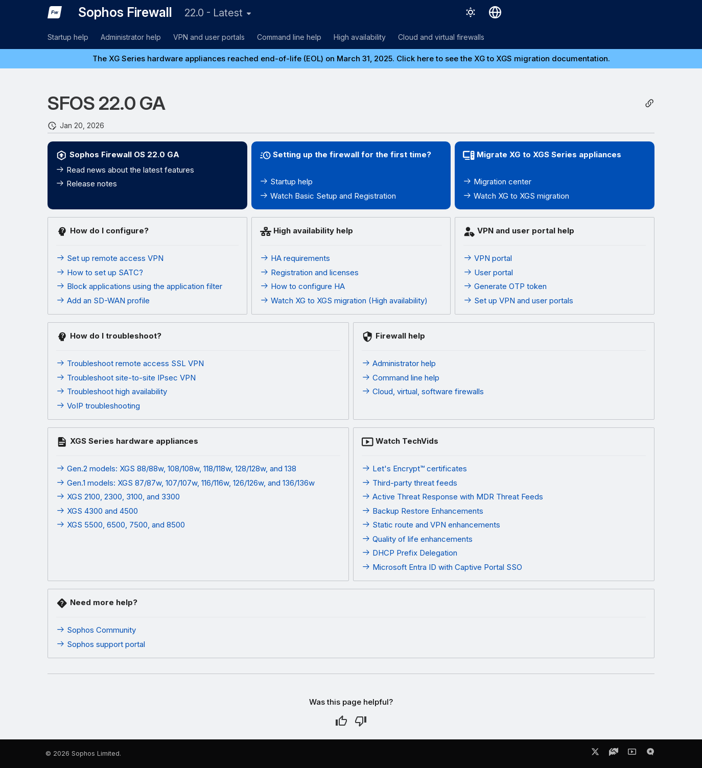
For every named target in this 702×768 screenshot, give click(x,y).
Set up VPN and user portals (518, 300)
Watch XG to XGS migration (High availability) (344, 300)
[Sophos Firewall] (54, 12)
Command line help (289, 37)
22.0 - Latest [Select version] (213, 13)
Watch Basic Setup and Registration (328, 196)
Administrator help (131, 37)
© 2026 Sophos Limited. (83, 753)
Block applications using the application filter (139, 286)
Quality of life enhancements (417, 539)
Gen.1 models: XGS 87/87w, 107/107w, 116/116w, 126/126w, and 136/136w (185, 483)
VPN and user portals (209, 37)
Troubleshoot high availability (111, 391)
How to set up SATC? (99, 272)
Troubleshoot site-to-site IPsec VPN (126, 377)
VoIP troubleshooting (98, 406)
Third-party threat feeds (409, 483)
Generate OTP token (505, 286)
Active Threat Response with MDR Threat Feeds (452, 496)
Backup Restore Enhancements (422, 511)
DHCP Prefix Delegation (409, 553)
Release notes (86, 183)
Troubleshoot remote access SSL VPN (130, 363)
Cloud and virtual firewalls (441, 37)
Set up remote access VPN (109, 258)
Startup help (68, 37)
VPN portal (487, 258)
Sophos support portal (100, 644)
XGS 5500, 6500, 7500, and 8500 (120, 525)
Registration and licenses (309, 272)
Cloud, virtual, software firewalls (423, 391)
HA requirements (295, 258)
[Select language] (495, 12)
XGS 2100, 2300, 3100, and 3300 (118, 496)
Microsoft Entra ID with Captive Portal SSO (442, 567)
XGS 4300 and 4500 (97, 511)
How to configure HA (302, 286)
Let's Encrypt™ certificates (414, 468)
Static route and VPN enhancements (431, 525)
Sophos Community (96, 630)
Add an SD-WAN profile (103, 300)
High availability (360, 37)
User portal (488, 272)
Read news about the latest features (125, 170)
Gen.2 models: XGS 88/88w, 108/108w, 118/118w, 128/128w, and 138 (176, 468)
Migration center (497, 181)
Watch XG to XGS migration (516, 196)
